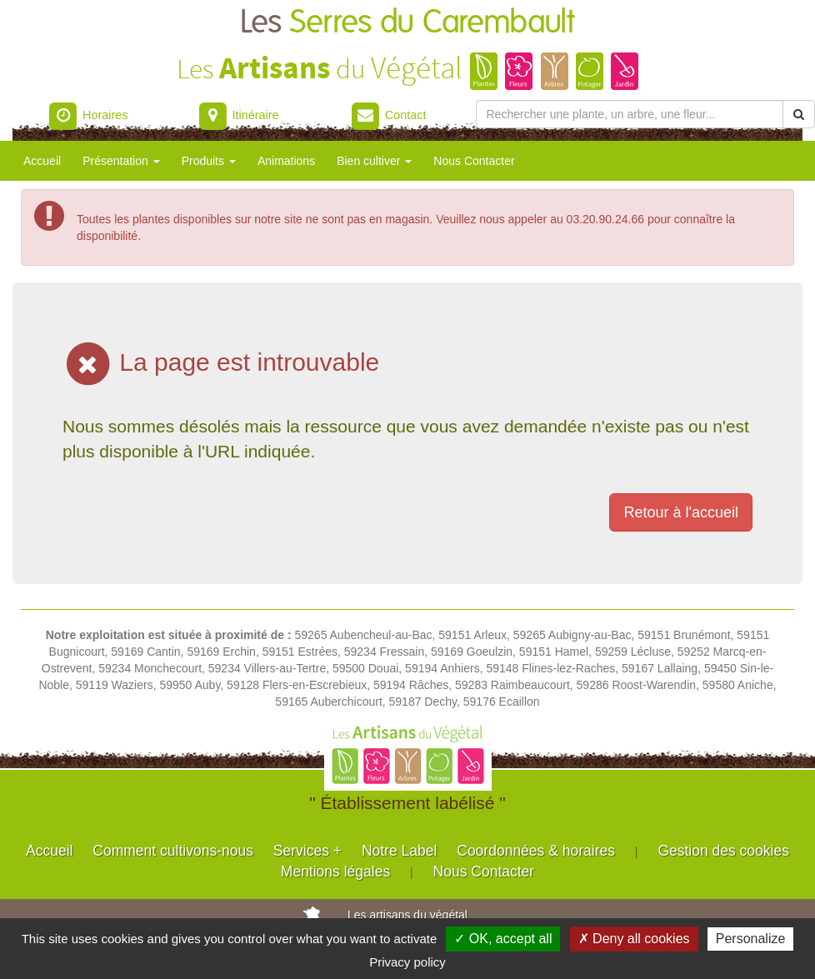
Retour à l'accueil (680, 512)
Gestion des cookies (723, 850)
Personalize (751, 939)
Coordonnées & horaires (536, 850)
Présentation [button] (121, 160)
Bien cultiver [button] (374, 160)
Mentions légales (335, 871)
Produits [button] (209, 160)
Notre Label (399, 850)
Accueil (42, 160)
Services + (307, 850)
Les (407, 23)
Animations (286, 160)
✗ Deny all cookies (634, 939)
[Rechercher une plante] (630, 114)
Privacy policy (407, 962)
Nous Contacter (473, 160)
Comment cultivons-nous (172, 850)
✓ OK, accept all (503, 939)
